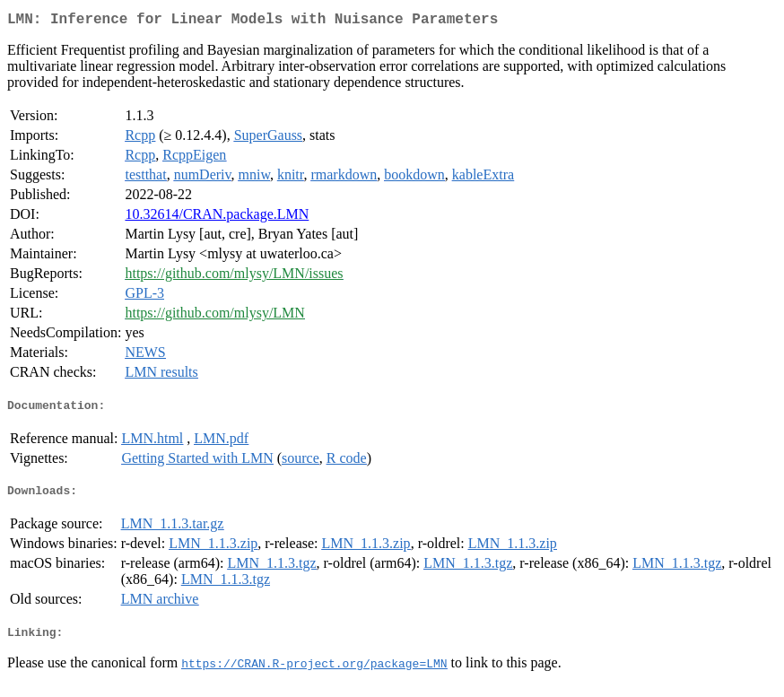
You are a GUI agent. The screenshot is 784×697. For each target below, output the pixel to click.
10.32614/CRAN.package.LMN (217, 217)
